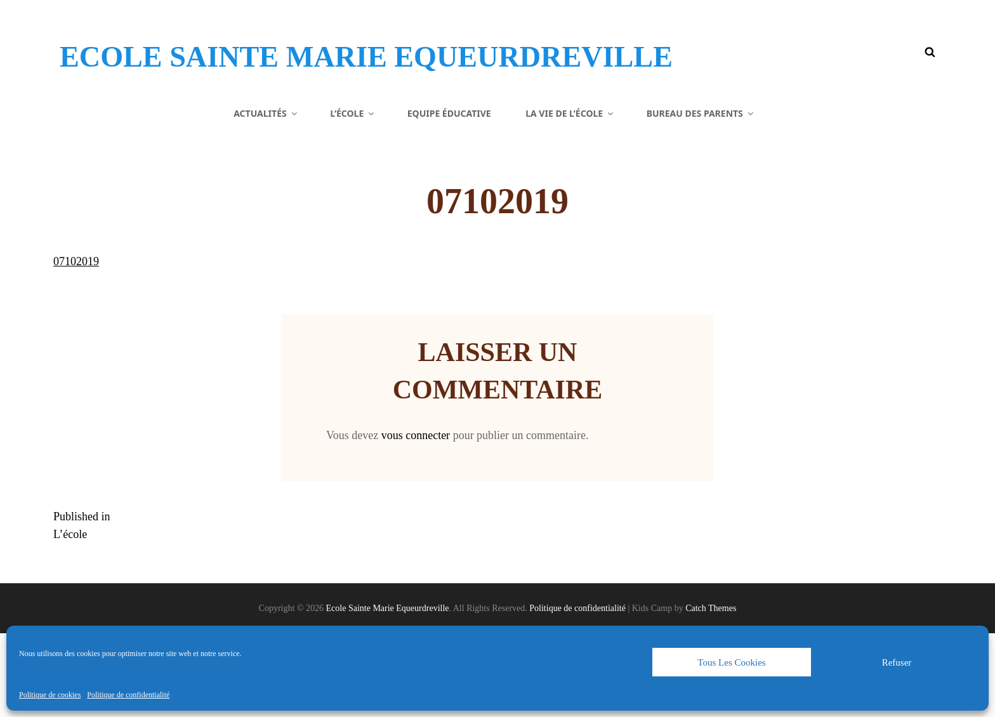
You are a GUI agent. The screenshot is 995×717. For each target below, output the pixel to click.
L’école (353, 196)
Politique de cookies (50, 694)
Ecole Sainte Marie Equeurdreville (308, 72)
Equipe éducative (449, 196)
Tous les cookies (731, 662)
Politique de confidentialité (128, 694)
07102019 (76, 345)
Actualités (266, 196)
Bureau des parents (701, 196)
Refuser (897, 662)
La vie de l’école (570, 196)
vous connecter (415, 519)
